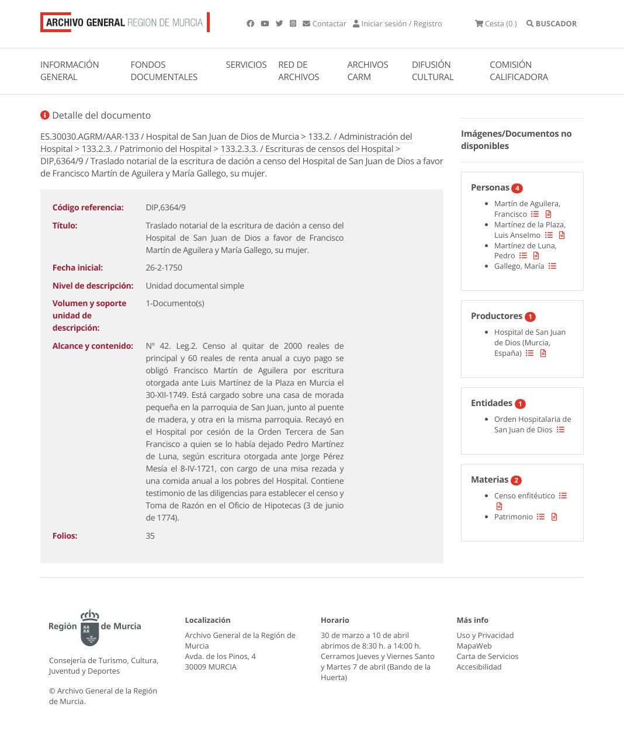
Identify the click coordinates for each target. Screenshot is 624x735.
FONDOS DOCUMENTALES (163, 71)
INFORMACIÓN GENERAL (69, 71)
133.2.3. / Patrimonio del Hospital (147, 149)
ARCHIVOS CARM (367, 71)
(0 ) (496, 23)
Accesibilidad (479, 666)
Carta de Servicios (488, 656)
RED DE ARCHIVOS (298, 71)
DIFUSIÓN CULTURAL (433, 71)
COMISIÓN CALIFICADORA (519, 71)
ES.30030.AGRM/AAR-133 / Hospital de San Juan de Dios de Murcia (169, 137)
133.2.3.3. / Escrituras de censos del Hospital (306, 149)
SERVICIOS (246, 65)
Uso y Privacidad (485, 635)
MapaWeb (474, 645)
